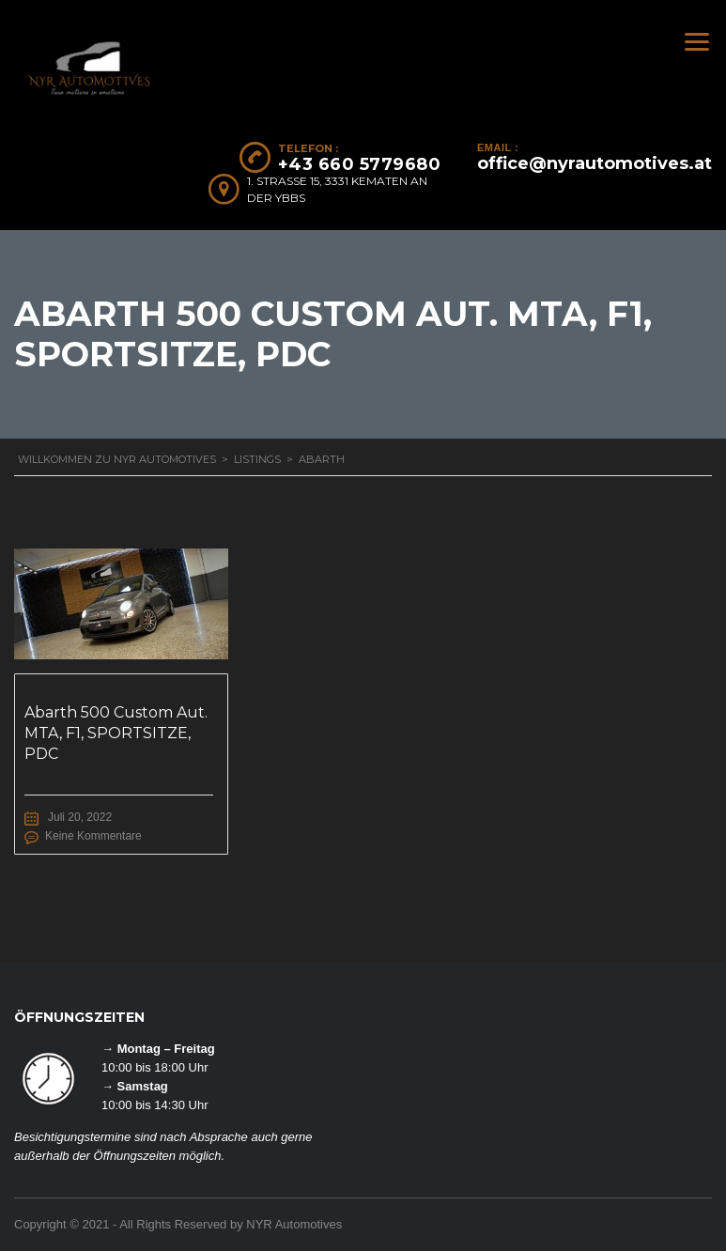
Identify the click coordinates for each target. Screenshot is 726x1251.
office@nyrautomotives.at (594, 163)
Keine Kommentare (93, 835)
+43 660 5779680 (359, 164)
